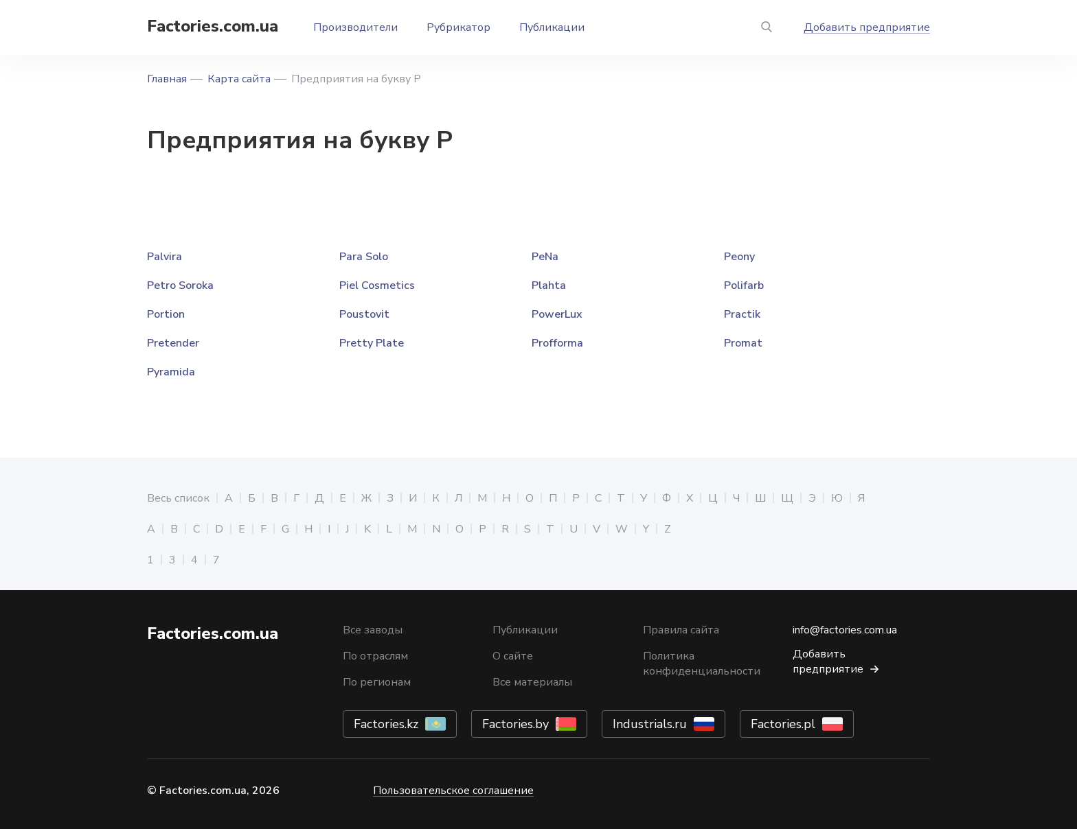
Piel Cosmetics (377, 285)
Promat (743, 343)
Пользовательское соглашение (453, 790)
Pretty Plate (371, 343)
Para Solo (363, 256)
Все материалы (532, 682)
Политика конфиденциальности (701, 664)
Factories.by (515, 724)
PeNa (545, 256)
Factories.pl (783, 724)
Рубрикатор (458, 27)
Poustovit (364, 314)
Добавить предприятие (867, 27)
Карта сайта (239, 78)
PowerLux (557, 314)
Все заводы (373, 630)
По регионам (377, 682)
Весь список (178, 498)
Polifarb (744, 285)
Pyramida (171, 372)
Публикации (552, 27)
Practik (742, 314)
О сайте (512, 656)
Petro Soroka (180, 285)
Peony (739, 256)
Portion (166, 314)
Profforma (557, 343)
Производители (355, 27)
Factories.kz (386, 724)
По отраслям (375, 656)
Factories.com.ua (212, 26)
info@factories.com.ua (845, 630)
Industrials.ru (650, 724)
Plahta (549, 285)
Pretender (173, 343)
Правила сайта (681, 630)
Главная (167, 78)
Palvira (164, 256)
